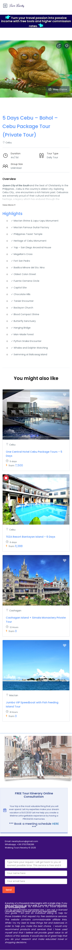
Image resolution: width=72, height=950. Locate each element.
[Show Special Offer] (6, 478)
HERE (55, 824)
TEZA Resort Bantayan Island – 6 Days (30, 537)
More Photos (57, 89)
